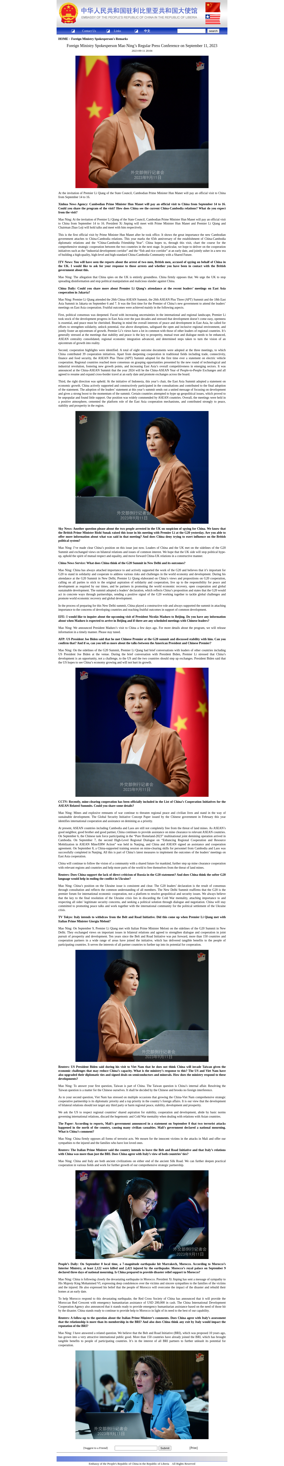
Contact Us (89, 31)
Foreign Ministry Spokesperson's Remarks (99, 39)
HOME (63, 39)
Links (117, 31)
